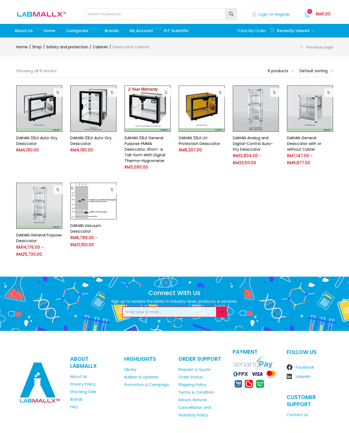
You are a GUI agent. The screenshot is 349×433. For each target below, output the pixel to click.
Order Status (190, 377)
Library (130, 369)
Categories (80, 30)
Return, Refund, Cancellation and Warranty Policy (194, 407)
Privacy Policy (83, 384)
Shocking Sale (83, 391)
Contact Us (297, 415)
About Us (24, 30)
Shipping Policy (192, 384)
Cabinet (100, 47)
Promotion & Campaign (146, 384)
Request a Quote (194, 369)
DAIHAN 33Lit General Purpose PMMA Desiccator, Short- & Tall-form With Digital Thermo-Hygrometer (145, 149)
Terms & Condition (196, 392)
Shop (37, 47)
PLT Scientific (176, 30)
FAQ (74, 407)
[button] (317, 14)
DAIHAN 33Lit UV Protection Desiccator (199, 140)
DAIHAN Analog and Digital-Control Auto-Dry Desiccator (253, 143)
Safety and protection (67, 47)
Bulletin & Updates (141, 377)
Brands (112, 30)
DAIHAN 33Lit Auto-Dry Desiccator (36, 140)
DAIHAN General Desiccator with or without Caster (304, 143)
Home (49, 30)
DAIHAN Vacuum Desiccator (85, 228)
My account (141, 30)
